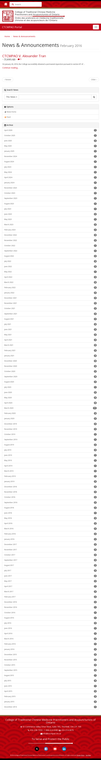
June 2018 (50, 513)
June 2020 (50, 392)
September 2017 (50, 560)
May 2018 (50, 518)
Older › (94, 79)
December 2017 (50, 544)
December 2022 (50, 235)
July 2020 (50, 387)
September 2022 (50, 251)
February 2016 (50, 644)
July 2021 (50, 324)
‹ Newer (7, 79)
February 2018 (50, 534)
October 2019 (50, 434)
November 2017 (50, 549)
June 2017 (50, 576)
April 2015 (50, 691)
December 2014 (50, 707)
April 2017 (50, 586)
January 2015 (50, 701)
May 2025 (50, 146)
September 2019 (50, 439)
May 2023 (50, 219)
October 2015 (50, 665)
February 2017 (50, 597)
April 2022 (50, 277)
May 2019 (50, 460)
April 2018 (50, 523)
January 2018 (50, 539)
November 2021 (50, 303)
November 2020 (50, 366)
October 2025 (50, 135)
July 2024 (50, 167)
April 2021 (50, 340)
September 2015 (50, 670)
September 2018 (50, 502)
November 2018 (50, 492)
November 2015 (50, 660)
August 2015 (50, 675)
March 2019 (50, 471)
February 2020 (50, 413)
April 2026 (50, 130)
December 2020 (50, 361)
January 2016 (50, 649)
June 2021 (50, 329)
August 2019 (50, 445)
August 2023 (50, 203)
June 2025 (50, 141)
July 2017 (50, 570)
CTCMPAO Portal (12, 27)
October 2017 (50, 555)
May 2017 (50, 581)
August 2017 (50, 565)
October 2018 (50, 497)
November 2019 (50, 429)
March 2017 (50, 591)
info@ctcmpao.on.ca (52, 733)
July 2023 (50, 209)
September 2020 (50, 376)
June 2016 (50, 628)
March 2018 (50, 528)
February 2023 (50, 230)
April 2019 (50, 466)
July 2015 (50, 680)
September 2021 (50, 314)
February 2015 (50, 696)
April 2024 (50, 177)
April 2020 (50, 403)
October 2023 (50, 193)
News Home (10, 112)
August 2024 (50, 161)
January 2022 (50, 293)
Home (7, 36)
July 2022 (50, 261)
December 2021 (50, 298)
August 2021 (50, 319)
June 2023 (50, 214)
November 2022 (50, 240)
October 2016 (50, 612)
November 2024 (50, 156)
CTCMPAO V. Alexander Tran (24, 56)
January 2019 (50, 481)
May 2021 (50, 334)
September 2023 (50, 198)
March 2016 (50, 639)
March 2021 (50, 345)
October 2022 (50, 245)
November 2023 (50, 188)
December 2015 (50, 654)
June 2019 (50, 455)
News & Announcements (24, 36)
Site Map (88, 755)
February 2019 (50, 476)
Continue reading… (10, 67)
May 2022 (50, 272)
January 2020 (50, 418)
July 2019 (50, 450)
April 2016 (50, 633)
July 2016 (50, 623)
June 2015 (50, 686)
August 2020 (50, 382)
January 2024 (50, 182)
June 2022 (50, 266)
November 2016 (50, 607)
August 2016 (50, 618)
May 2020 (50, 397)
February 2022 (50, 287)
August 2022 (50, 256)
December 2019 (50, 424)
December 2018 (50, 486)
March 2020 (50, 408)
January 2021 (50, 356)
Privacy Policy (81, 755)
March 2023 (50, 224)
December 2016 (50, 602)
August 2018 (50, 508)
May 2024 (50, 172)
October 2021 (50, 308)
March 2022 (50, 282)
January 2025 (50, 151)
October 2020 (50, 371)
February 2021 (50, 350)
